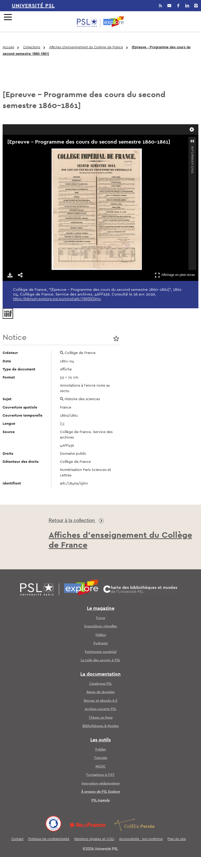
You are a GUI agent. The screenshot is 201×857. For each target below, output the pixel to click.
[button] (192, 141)
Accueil (8, 47)
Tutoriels (100, 758)
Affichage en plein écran (174, 275)
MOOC (101, 766)
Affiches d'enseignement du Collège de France (86, 47)
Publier (100, 749)
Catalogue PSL (100, 683)
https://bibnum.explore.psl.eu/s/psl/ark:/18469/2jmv (57, 299)
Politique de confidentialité (48, 839)
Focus (100, 618)
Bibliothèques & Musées (100, 726)
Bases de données (101, 692)
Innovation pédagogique (100, 783)
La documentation (100, 674)
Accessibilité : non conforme (141, 839)
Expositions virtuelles (100, 626)
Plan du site (177, 839)
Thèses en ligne (101, 717)
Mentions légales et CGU (94, 839)
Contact (17, 839)
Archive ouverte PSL (100, 709)
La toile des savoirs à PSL (100, 660)
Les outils (100, 740)
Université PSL (33, 5)
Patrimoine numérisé (100, 652)
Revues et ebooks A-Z (101, 700)
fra (62, 424)
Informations (192, 148)
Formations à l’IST (100, 775)
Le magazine (100, 608)
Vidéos (100, 635)
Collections (31, 47)
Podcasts (100, 643)
